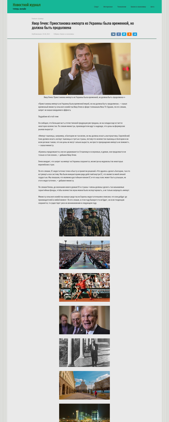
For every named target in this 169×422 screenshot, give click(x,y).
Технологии (121, 7)
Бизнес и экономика (138, 7)
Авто (152, 7)
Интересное (108, 7)
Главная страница (37, 18)
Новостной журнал (27, 5)
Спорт (96, 7)
